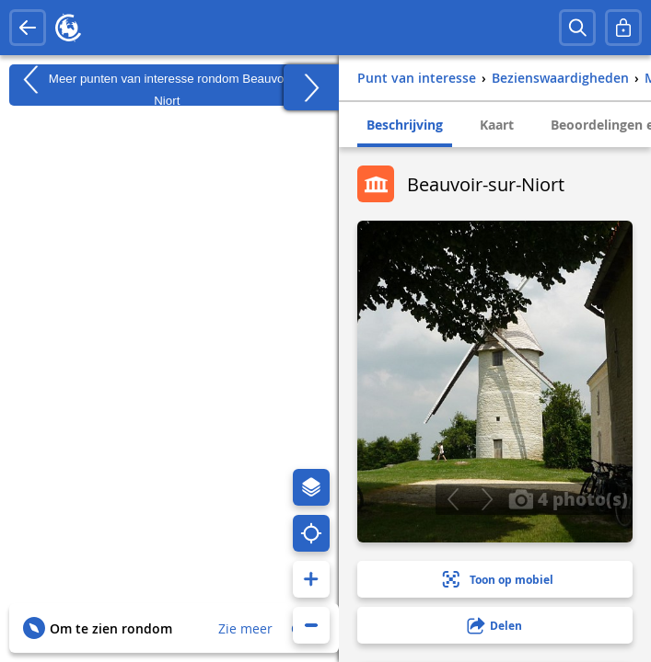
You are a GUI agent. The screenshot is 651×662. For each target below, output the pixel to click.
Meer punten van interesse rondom (167, 85)
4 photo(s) (568, 498)
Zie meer (245, 628)
